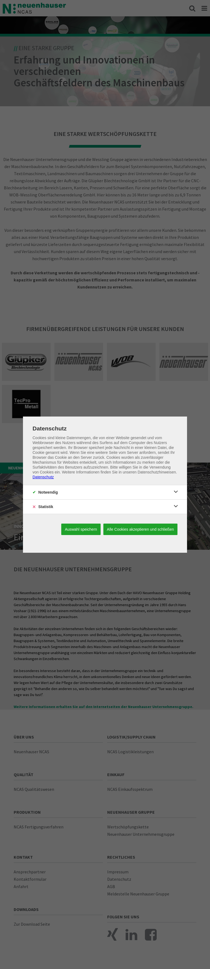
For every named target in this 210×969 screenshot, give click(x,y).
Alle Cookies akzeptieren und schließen (140, 529)
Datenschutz (43, 477)
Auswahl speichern (81, 529)
